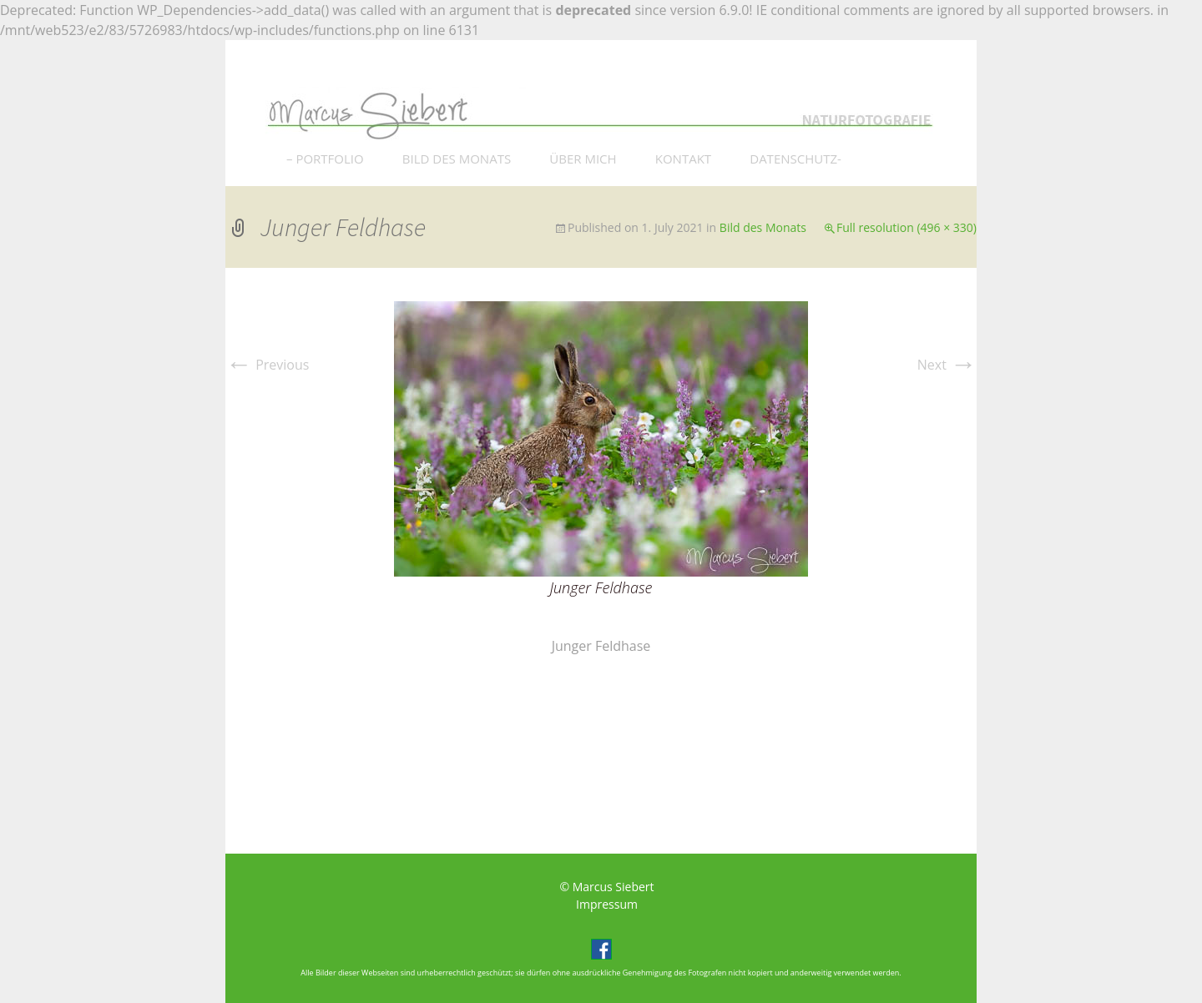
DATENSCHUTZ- (795, 158)
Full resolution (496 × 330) (906, 227)
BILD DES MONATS (456, 158)
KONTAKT (683, 158)
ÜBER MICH (582, 158)
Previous (267, 364)
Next (947, 364)
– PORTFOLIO (325, 158)
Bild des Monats (763, 227)
